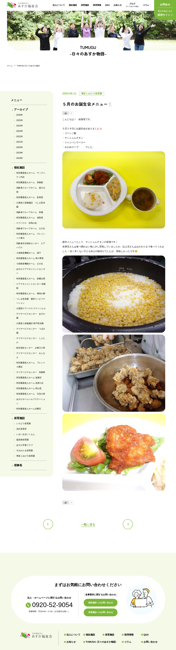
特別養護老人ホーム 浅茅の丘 (30, 383)
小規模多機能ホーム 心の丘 (29, 264)
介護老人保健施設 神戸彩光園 (30, 323)
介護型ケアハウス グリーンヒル (31, 308)
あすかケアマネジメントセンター (30, 271)
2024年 (19, 126)
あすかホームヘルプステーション (30, 401)
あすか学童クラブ (24, 445)
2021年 (19, 142)
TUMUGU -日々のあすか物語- (100, 642)
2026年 (19, 115)
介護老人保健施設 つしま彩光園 (30, 205)
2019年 (19, 153)
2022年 (19, 136)
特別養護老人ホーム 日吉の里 (30, 394)
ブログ (132, 5)
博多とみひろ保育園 (25, 456)
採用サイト (165, 12)
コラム (146, 5)
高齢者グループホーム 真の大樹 (30, 190)
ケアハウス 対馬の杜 (26, 223)
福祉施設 (73, 5)
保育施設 (85, 5)
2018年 (19, 158)
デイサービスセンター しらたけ (30, 340)
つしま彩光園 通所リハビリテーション (30, 301)
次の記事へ (128, 524)
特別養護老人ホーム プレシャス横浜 (30, 365)
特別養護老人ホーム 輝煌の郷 (30, 293)
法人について (59, 5)
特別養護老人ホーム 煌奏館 (29, 182)
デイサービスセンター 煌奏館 (30, 372)
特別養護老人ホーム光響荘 (28, 409)
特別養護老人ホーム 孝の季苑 (30, 258)
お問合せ (165, 4)
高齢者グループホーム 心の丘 (30, 228)
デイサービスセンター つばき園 (30, 331)
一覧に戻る (88, 524)
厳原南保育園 (22, 440)
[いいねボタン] (65, 113)
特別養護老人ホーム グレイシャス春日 (30, 236)
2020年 (19, 147)
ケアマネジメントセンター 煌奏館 (31, 286)
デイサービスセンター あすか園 (30, 316)
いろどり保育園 (23, 423)
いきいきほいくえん (25, 434)
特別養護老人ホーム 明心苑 (29, 388)
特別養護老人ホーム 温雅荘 (29, 377)
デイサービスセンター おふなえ (30, 355)
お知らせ (118, 5)
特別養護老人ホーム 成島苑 (29, 218)
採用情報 (97, 5)
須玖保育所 (21, 429)
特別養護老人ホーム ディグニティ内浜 (30, 175)
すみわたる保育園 (24, 450)
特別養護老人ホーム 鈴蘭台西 (30, 278)
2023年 (19, 131)
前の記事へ (48, 524)
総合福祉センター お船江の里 (30, 348)
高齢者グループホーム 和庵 (29, 212)
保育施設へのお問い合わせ (101, 612)
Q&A (107, 5)
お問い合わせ (149, 642)
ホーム (9, 66)
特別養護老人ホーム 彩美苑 (29, 197)
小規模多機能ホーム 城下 (28, 253)
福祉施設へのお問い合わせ (101, 603)
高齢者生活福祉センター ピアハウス (30, 245)
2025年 (19, 120)
